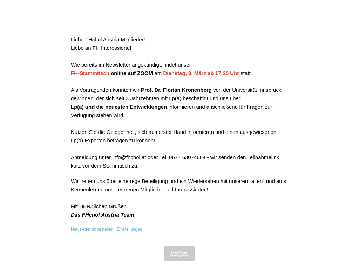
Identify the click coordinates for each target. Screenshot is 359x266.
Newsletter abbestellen (92, 229)
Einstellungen (129, 229)
